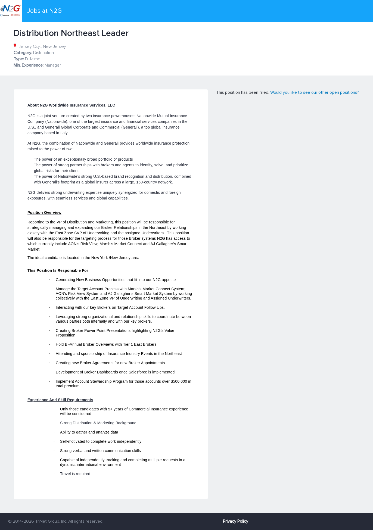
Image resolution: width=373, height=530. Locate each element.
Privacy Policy (235, 521)
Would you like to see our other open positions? (314, 92)
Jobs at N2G (44, 11)
